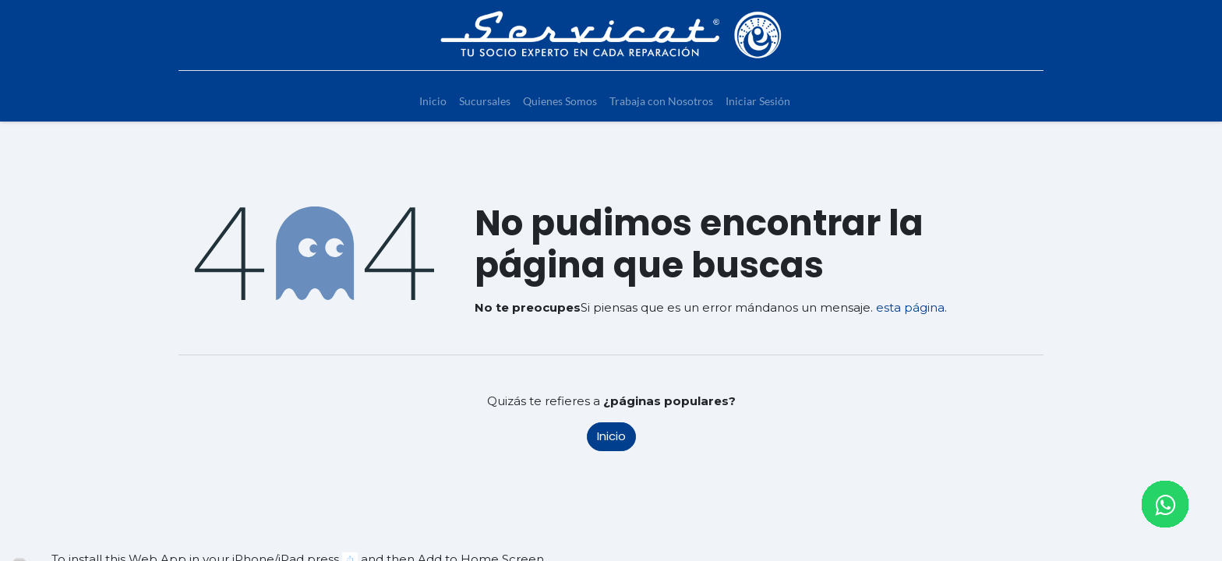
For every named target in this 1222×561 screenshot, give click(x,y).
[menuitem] (433, 100)
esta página (910, 307)
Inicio (611, 436)
